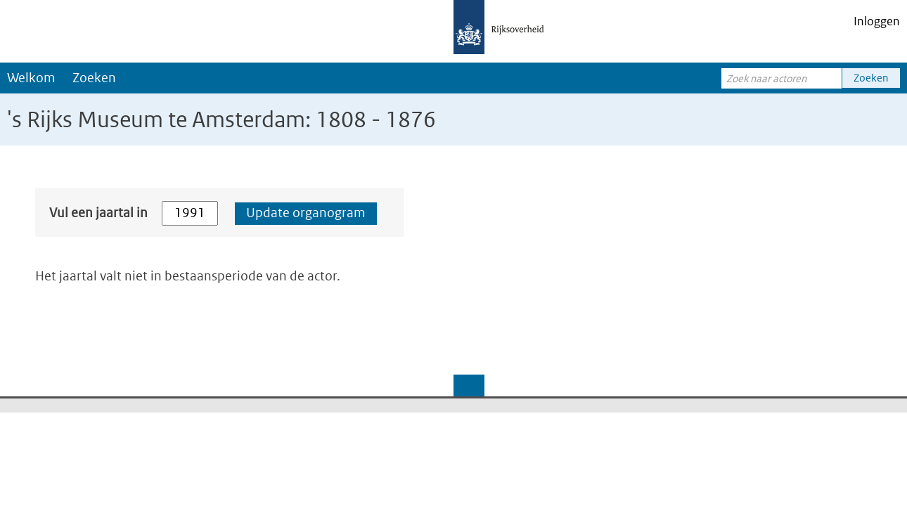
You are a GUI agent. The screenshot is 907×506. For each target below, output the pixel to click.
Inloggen (877, 21)
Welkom (31, 78)
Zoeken (94, 78)
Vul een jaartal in (98, 213)
